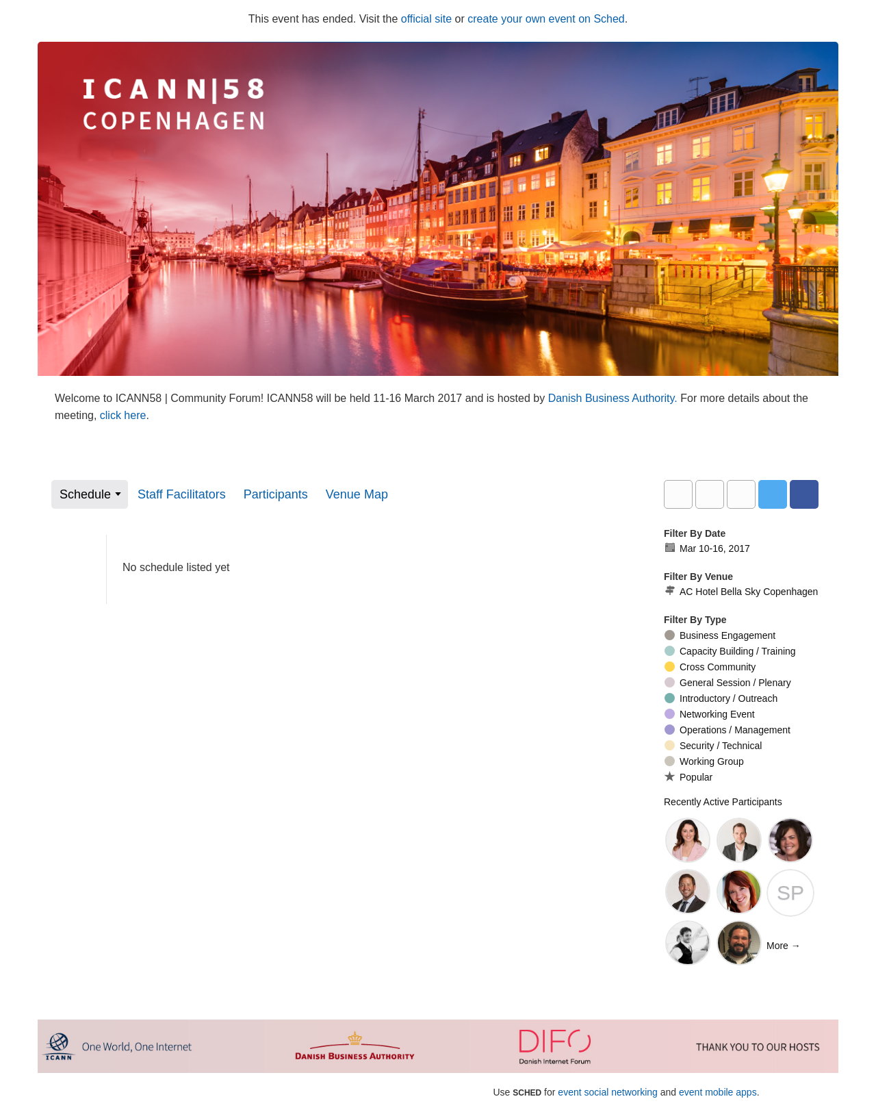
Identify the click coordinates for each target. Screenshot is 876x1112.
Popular (688, 777)
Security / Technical (713, 745)
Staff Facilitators (182, 494)
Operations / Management (727, 729)
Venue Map (357, 494)
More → (783, 945)
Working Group (704, 761)
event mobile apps (718, 1092)
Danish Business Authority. (614, 398)
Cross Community (710, 666)
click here (123, 415)
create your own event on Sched (545, 19)
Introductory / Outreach (721, 698)
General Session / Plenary (728, 682)
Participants (276, 494)
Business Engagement (720, 635)
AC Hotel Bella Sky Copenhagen (741, 591)
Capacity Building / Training (730, 651)
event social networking (608, 1092)
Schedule (85, 494)
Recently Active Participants (723, 801)
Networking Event (710, 714)
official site (426, 19)
